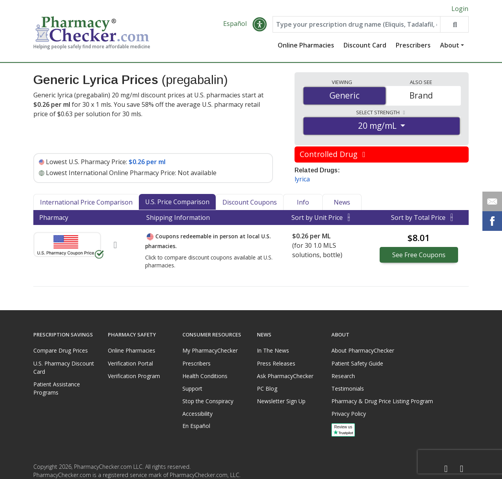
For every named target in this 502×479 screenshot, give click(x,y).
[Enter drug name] (356, 24)
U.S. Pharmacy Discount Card (63, 367)
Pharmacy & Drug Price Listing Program (382, 401)
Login (459, 8)
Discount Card (365, 45)
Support (192, 388)
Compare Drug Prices (60, 350)
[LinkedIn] (462, 469)
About (449, 45)
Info (303, 202)
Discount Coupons (249, 202)
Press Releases (276, 363)
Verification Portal (130, 363)
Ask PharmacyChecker (285, 376)
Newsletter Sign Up (281, 401)
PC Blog (267, 388)
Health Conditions (204, 376)
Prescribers (413, 45)
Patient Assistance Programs (56, 388)
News (342, 202)
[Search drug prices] (454, 24)
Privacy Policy (348, 413)
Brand (421, 95)
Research (343, 376)
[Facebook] (446, 469)
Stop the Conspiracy (207, 401)
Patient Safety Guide (357, 363)
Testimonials (347, 388)
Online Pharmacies (306, 45)
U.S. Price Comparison (177, 201)
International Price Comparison (86, 202)
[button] (260, 24)
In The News (273, 350)
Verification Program (134, 376)
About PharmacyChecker (362, 350)
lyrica (302, 179)
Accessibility (197, 413)
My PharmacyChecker (210, 350)
